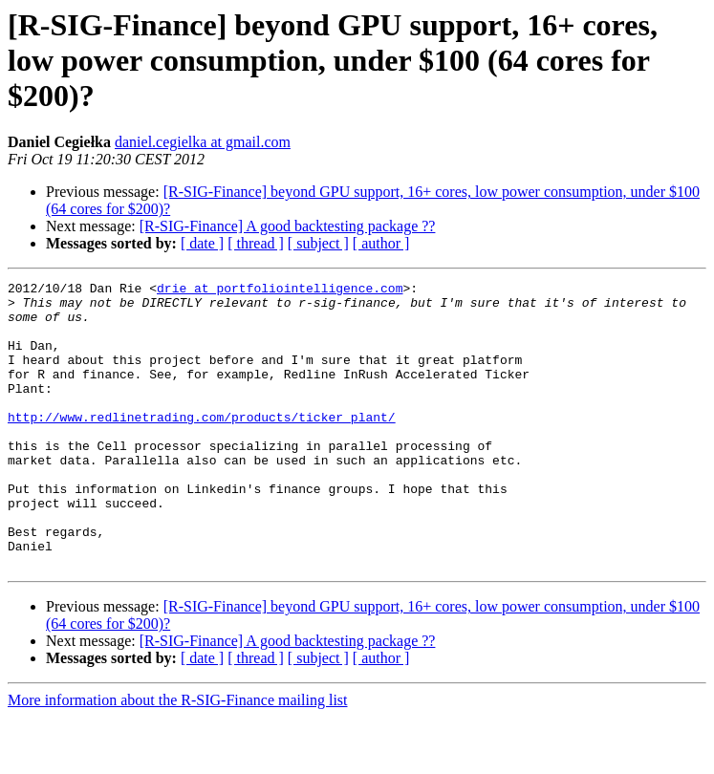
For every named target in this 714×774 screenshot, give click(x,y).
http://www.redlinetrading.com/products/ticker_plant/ (202, 445)
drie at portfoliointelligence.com (279, 290)
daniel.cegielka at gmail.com (203, 142)
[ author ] (381, 243)
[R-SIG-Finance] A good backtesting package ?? (288, 226)
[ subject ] (318, 243)
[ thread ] (255, 243)
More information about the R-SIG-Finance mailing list (178, 757)
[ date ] (202, 243)
